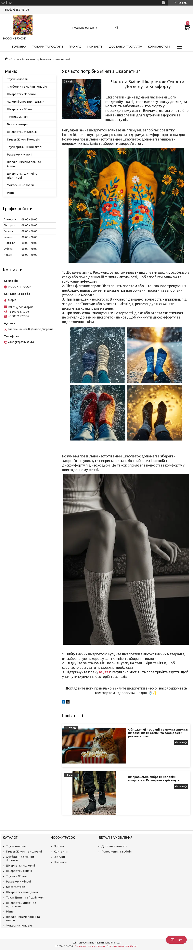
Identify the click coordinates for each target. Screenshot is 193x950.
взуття (104, 672)
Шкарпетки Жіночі (20, 109)
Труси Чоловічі (17, 79)
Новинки (60, 862)
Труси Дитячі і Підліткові (24, 147)
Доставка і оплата (114, 846)
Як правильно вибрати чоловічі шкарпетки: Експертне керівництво (155, 778)
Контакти (95, 46)
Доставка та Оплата (125, 46)
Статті (14, 59)
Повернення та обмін (116, 851)
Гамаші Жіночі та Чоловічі (24, 851)
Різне (11, 192)
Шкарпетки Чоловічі (21, 94)
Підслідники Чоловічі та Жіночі (24, 164)
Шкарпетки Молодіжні (23, 131)
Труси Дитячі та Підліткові (25, 897)
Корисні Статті (159, 46)
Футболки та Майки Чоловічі (27, 86)
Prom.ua (116, 942)
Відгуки (59, 856)
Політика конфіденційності (122, 946)
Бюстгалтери (15, 886)
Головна (19, 46)
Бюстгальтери (17, 124)
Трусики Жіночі (17, 116)
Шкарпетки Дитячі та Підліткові (22, 175)
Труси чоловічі (16, 846)
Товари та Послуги (47, 46)
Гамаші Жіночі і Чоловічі (23, 139)
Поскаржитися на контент (90, 946)
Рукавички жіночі (18, 881)
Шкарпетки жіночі (19, 870)
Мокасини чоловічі (19, 925)
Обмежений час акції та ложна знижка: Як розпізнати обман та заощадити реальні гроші (158, 733)
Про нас (75, 46)
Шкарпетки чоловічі (20, 865)
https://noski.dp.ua (20, 307)
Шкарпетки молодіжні (22, 892)
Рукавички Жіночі (19, 154)
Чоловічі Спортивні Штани (25, 101)
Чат (176, 940)
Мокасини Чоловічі (20, 185)
